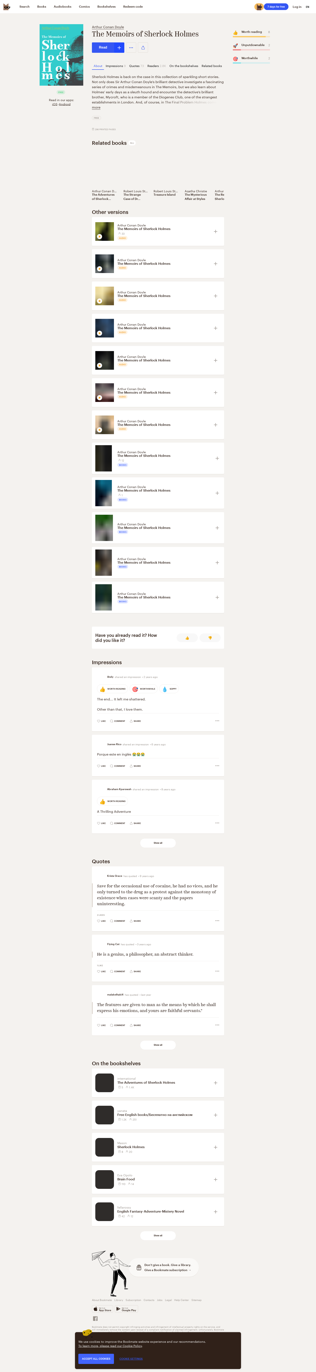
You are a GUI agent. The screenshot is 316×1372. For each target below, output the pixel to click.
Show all (158, 843)
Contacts (149, 1300)
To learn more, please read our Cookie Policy (110, 1345)
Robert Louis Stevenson (140, 190)
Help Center (181, 1300)
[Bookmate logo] (6, 6)
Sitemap (196, 1300)
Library (118, 1300)
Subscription (133, 1300)
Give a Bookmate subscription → (167, 1270)
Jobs (159, 1300)
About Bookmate (102, 1300)
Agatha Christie (196, 190)
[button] (131, 47)
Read (103, 47)
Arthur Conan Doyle (108, 26)
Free (96, 118)
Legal (168, 1300)
